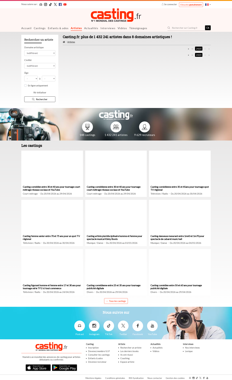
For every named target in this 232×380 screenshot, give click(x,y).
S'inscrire (191, 4)
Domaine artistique (34, 47)
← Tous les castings (116, 300)
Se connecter (169, 4)
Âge (26, 72)
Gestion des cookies (175, 377)
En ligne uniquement (38, 85)
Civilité (28, 59)
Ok (208, 27)
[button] (208, 4)
